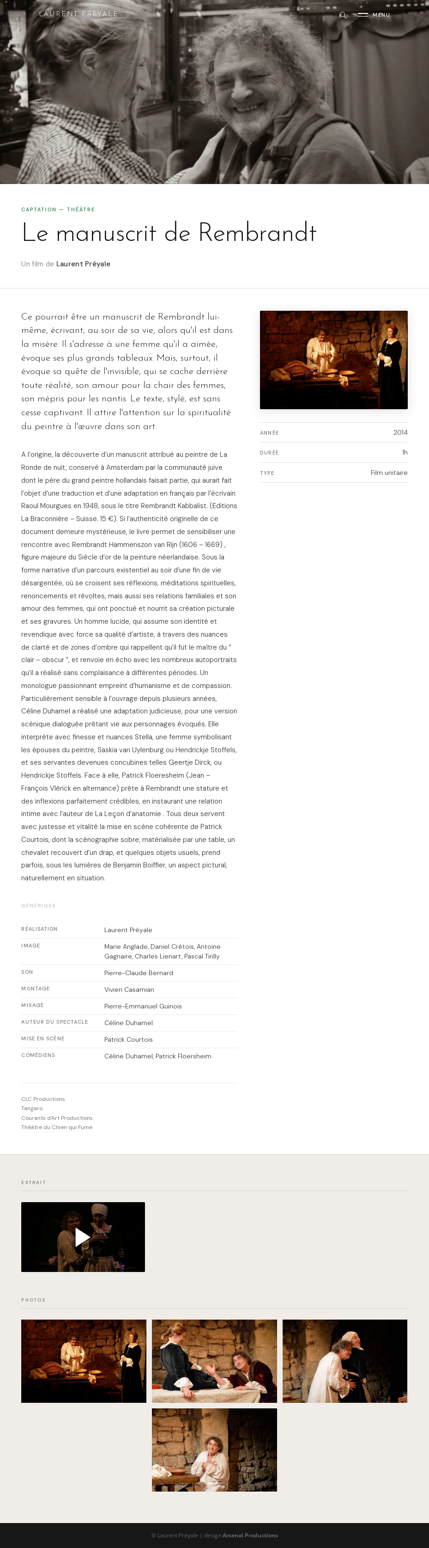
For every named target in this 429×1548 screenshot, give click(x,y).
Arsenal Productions (250, 1535)
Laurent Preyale (79, 14)
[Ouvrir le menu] (374, 15)
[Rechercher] (343, 15)
